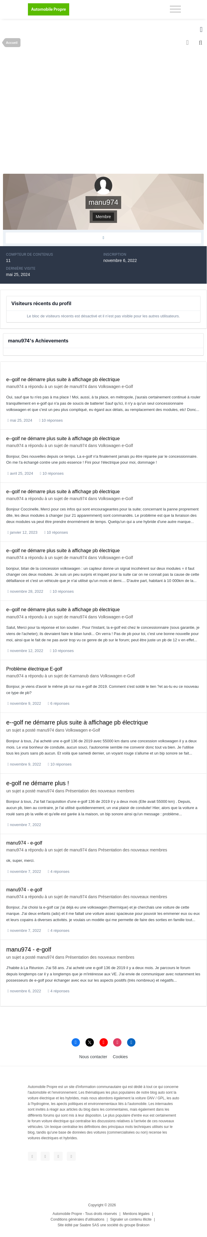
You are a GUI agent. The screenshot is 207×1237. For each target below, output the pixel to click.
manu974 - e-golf (24, 842)
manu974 (14, 386)
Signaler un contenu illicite (130, 1219)
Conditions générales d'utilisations (77, 1219)
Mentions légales (136, 1214)
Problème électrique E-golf (34, 668)
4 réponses (58, 871)
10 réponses (51, 420)
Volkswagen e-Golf (115, 386)
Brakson (142, 1225)
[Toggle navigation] (175, 9)
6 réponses (58, 703)
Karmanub (79, 675)
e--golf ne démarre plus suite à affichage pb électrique (63, 379)
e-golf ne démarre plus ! (37, 783)
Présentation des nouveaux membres (99, 791)
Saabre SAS (89, 1225)
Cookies (120, 1056)
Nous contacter (93, 1056)
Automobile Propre (67, 1214)
